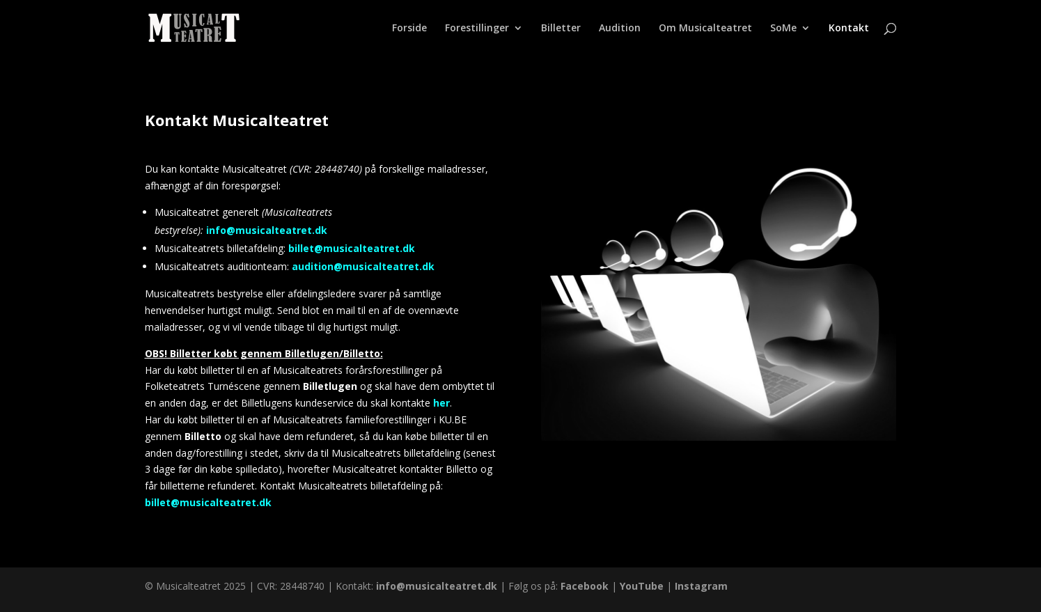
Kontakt (849, 28)
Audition (620, 28)
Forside (409, 28)
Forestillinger (477, 28)
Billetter (561, 28)
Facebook (585, 586)
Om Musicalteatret (705, 28)
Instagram (701, 586)
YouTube (642, 586)
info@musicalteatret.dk (266, 230)
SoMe (783, 28)
